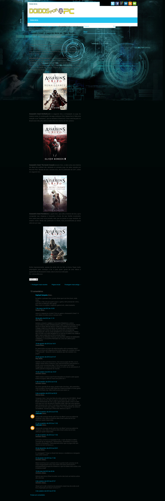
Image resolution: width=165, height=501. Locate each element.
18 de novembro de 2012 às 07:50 (47, 412)
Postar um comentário (37, 495)
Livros (55, 26)
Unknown (39, 413)
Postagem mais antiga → (73, 284)
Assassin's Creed (41, 26)
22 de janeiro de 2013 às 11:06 (45, 458)
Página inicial (33, 4)
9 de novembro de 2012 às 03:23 (46, 393)
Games (50, 26)
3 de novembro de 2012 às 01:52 (46, 382)
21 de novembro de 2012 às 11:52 (47, 423)
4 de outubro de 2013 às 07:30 (45, 491)
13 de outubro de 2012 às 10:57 (46, 372)
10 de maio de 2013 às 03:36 (45, 471)
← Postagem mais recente (38, 284)
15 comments (39, 39)
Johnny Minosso (34, 37)
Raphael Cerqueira (42, 295)
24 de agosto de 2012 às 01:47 (46, 357)
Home (32, 26)
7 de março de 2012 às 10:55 (45, 308)
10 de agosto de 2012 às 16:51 (46, 343)
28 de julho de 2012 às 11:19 (45, 318)
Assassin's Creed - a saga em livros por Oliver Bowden (52, 33)
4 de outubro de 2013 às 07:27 (45, 481)
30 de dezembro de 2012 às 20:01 (47, 448)
